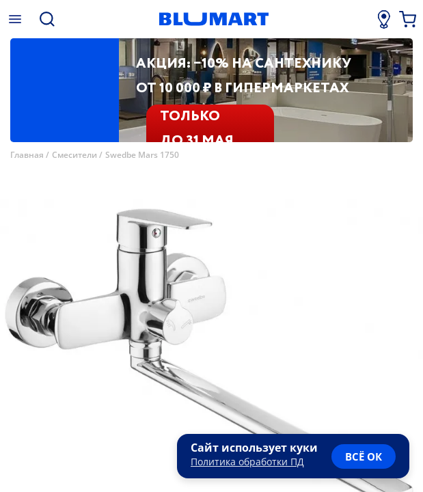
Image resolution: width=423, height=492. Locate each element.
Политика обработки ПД (247, 461)
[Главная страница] (213, 19)
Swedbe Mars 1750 (142, 155)
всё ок (363, 456)
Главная (27, 155)
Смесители (74, 155)
